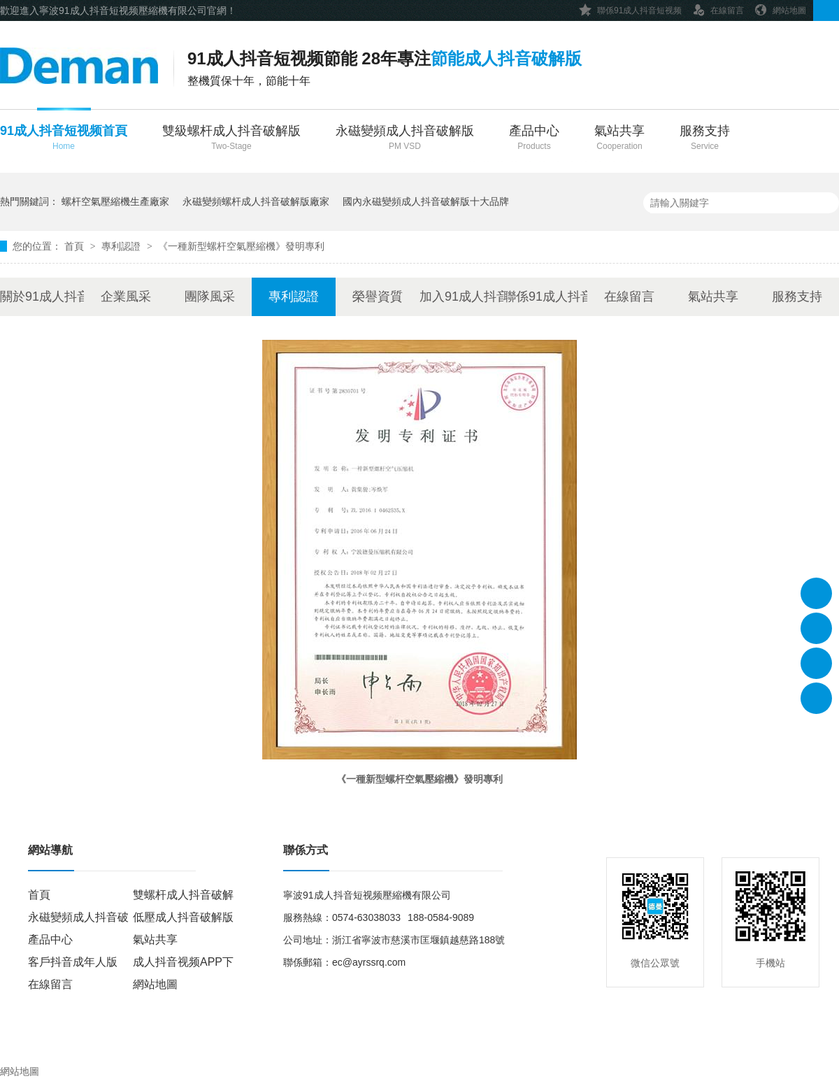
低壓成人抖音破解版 (183, 917)
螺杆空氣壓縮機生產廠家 (115, 201)
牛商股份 (444, 1044)
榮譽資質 (377, 296)
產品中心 (534, 139)
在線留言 (718, 8)
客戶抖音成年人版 (72, 962)
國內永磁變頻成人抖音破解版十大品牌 (426, 201)
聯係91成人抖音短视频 (630, 8)
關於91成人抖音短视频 (42, 296)
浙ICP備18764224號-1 (313, 1044)
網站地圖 (780, 8)
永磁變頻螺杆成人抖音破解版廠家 (255, 201)
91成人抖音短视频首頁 (63, 139)
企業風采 (126, 296)
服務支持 (705, 139)
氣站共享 (619, 139)
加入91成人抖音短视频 (461, 296)
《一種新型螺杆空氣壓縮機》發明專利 (241, 246)
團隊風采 (210, 296)
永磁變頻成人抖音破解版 (405, 139)
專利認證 (122, 246)
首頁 (75, 246)
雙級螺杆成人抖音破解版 (231, 139)
